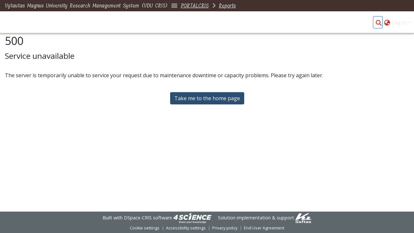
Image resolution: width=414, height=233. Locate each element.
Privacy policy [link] (224, 228)
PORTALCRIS (195, 5)
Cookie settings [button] (144, 228)
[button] (379, 22)
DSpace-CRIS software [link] (148, 218)
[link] (192, 218)
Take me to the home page (207, 98)
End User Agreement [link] (264, 228)
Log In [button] (400, 22)
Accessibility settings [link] (186, 228)
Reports (227, 5)
